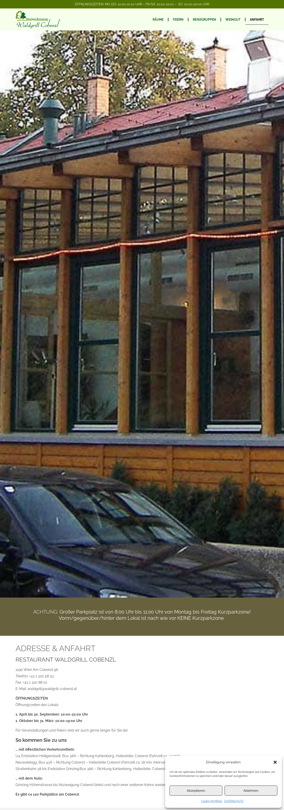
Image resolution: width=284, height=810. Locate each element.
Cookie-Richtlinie (211, 801)
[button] (275, 762)
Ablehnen (250, 791)
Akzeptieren (196, 791)
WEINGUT (233, 19)
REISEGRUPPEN (204, 19)
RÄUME (158, 19)
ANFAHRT (257, 19)
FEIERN (178, 19)
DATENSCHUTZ (234, 801)
